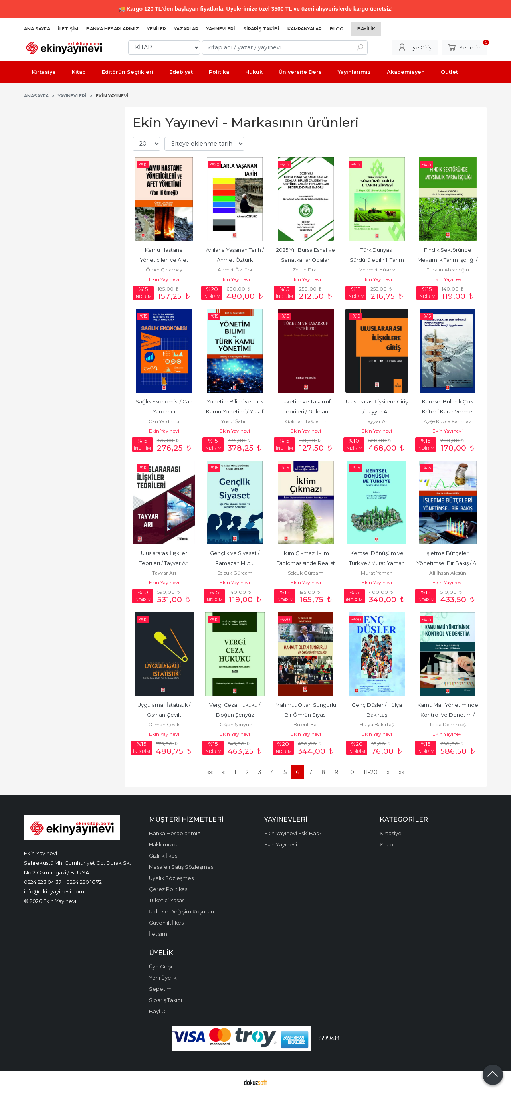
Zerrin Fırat (306, 270)
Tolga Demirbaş (447, 724)
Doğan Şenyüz (235, 724)
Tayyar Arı (377, 421)
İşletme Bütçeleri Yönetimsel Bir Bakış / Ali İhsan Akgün (448, 563)
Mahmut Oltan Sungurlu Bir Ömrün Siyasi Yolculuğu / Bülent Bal (306, 715)
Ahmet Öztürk (235, 270)
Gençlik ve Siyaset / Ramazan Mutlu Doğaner (235, 563)
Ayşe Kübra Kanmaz (447, 421)
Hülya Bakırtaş (377, 724)
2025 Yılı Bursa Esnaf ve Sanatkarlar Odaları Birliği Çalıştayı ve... (306, 260)
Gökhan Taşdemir (306, 421)
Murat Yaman (377, 573)
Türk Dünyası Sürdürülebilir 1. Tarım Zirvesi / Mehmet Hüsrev (377, 260)
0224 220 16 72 (84, 882)
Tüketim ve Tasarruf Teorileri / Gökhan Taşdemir (306, 412)
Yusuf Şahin (234, 421)
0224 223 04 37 (42, 882)
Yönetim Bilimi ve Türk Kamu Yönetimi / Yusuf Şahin (235, 412)
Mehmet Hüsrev (376, 270)
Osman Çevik (164, 724)
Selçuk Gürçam (235, 573)
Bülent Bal (305, 724)
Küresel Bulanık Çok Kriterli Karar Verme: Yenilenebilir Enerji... (448, 412)
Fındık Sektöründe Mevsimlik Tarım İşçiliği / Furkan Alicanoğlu (448, 260)
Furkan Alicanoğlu (447, 270)
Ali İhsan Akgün (447, 573)
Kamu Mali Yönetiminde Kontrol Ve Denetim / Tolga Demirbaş (448, 715)
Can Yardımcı (164, 421)
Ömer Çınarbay (164, 270)
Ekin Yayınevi (164, 279)
